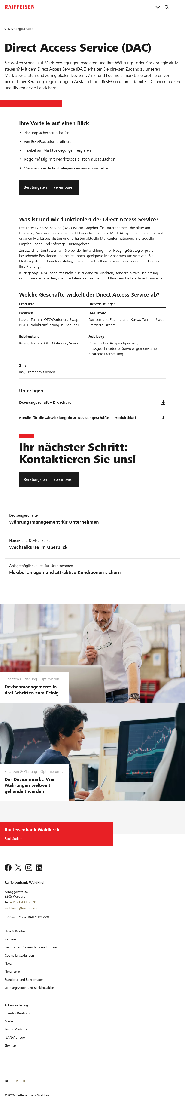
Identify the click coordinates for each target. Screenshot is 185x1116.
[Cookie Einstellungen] (19, 955)
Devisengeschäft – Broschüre (92, 402)
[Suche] (167, 7)
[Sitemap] (10, 1045)
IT (24, 1081)
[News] (9, 963)
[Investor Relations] (17, 1013)
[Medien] (10, 1021)
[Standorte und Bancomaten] (24, 979)
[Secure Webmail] (16, 1029)
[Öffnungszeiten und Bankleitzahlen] (29, 988)
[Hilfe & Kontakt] (16, 931)
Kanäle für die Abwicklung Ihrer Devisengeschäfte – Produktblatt (92, 418)
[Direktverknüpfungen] (158, 7)
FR (16, 1081)
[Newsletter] (12, 971)
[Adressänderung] (16, 1005)
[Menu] (178, 7)
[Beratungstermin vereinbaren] (49, 479)
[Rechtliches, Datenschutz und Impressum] (34, 947)
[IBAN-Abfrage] (15, 1037)
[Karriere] (10, 939)
